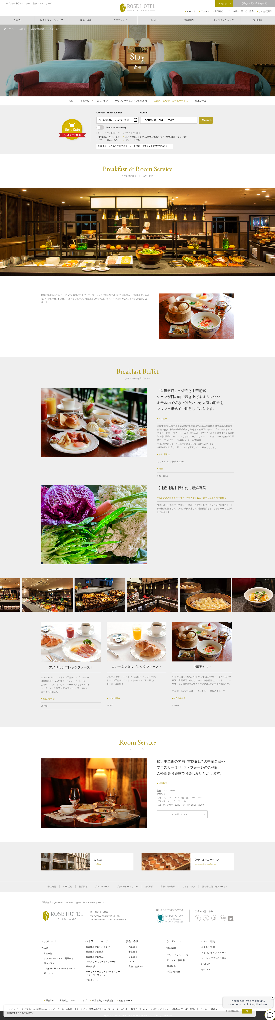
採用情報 (257, 20)
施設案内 (189, 20)
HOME (11, 29)
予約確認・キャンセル (109, 137)
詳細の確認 (234, 1011)
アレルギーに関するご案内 (241, 11)
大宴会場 (133, 946)
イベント (191, 11)
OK (247, 1011)
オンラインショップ (223, 20)
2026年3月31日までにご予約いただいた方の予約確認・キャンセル (156, 137)
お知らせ (205, 963)
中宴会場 (133, 951)
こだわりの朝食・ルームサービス (171, 100)
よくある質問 (265, 11)
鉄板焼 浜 (90, 966)
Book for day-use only (111, 127)
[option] (137, 232)
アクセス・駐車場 (175, 960)
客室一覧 (84, 100)
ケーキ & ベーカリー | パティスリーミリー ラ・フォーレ (103, 973)
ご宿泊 (17, 20)
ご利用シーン (92, 980)
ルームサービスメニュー (182, 814)
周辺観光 (218, 11)
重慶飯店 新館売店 (94, 951)
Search (207, 120)
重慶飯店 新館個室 (94, 956)
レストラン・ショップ (51, 20)
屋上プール (200, 100)
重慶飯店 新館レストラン (98, 946)
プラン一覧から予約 (108, 140)
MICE (131, 961)
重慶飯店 (50, 1000)
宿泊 (71, 100)
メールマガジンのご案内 (213, 958)
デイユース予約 (132, 140)
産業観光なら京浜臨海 (102, 1000)
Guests (143, 113)
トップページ (48, 941)
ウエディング (120, 20)
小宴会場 (133, 956)
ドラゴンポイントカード (213, 952)
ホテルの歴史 (208, 941)
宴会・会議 (86, 20)
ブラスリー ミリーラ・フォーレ (101, 961)
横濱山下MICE (125, 1000)
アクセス (205, 11)
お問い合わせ (173, 971)
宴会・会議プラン (137, 966)
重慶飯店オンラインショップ (73, 1000)
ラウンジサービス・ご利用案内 (131, 100)
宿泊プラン (102, 100)
